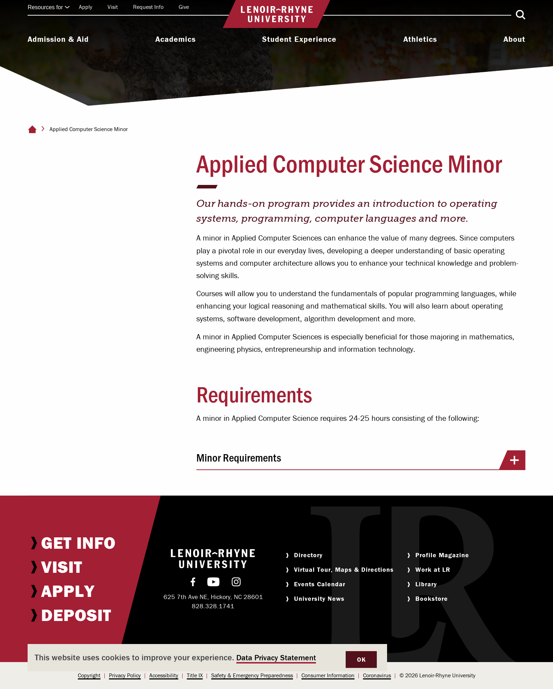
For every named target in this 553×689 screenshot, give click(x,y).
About (514, 39)
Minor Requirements (360, 460)
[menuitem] (58, 40)
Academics (175, 39)
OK (361, 659)
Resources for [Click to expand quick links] (49, 7)
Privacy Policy (125, 675)
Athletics (420, 39)
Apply (85, 6)
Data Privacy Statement (276, 657)
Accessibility (163, 675)
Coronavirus (377, 675)
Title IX (195, 675)
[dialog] (207, 657)
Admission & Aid (58, 39)
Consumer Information (328, 675)
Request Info (148, 6)
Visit (113, 6)
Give (184, 6)
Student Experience (299, 39)
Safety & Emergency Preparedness (252, 675)
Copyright (89, 675)
